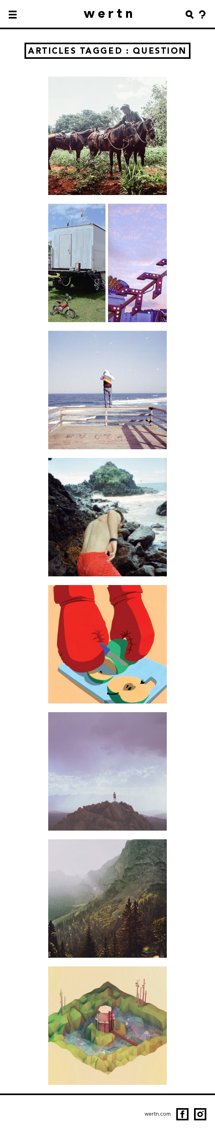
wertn (110, 13)
